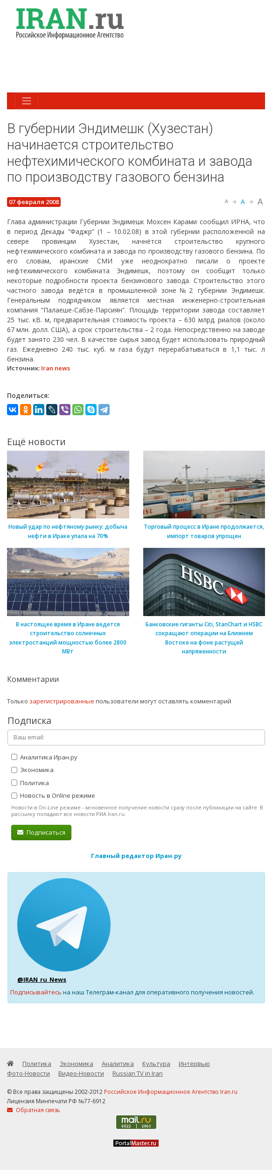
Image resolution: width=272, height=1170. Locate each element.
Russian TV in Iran (137, 1073)
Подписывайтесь (36, 992)
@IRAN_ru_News (41, 979)
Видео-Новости (81, 1073)
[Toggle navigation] (26, 101)
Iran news (55, 368)
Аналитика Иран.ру (44, 757)
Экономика (32, 770)
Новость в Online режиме (53, 795)
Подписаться (41, 832)
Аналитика (118, 1063)
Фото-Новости (28, 1073)
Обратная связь (33, 1110)
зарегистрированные (61, 701)
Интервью (194, 1063)
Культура (156, 1063)
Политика (30, 783)
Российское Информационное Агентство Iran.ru (170, 1092)
